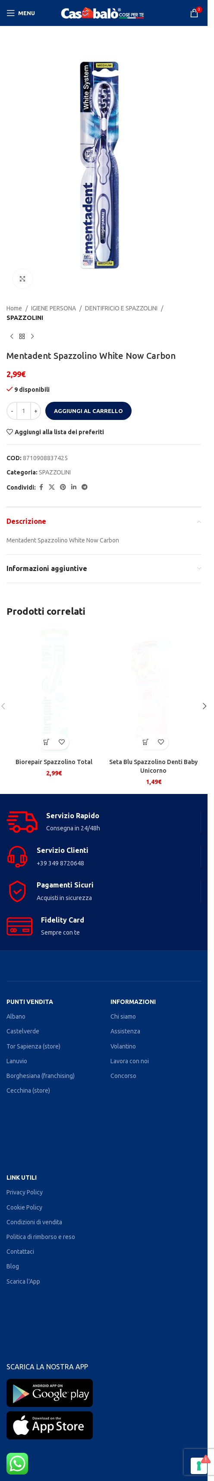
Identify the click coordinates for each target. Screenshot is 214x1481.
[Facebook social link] (41, 488)
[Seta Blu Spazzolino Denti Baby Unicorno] (153, 690)
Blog (12, 1266)
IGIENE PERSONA (53, 308)
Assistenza (125, 1031)
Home (14, 308)
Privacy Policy (24, 1192)
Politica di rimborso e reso (40, 1236)
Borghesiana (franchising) (40, 1075)
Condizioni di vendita (34, 1222)
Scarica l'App (23, 1281)
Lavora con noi (129, 1061)
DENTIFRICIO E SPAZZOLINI (121, 308)
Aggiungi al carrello (88, 411)
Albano (15, 1016)
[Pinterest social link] (63, 488)
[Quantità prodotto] (23, 411)
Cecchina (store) (28, 1090)
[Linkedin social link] (74, 488)
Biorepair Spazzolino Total (54, 761)
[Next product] (32, 337)
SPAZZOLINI (24, 318)
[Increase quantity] (35, 411)
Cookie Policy (24, 1207)
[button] (46, 742)
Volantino (123, 1046)
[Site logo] (104, 12)
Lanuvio (16, 1061)
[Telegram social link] (84, 488)
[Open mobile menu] (20, 13)
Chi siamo (123, 1016)
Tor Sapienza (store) (33, 1046)
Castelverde (22, 1031)
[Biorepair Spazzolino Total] (54, 690)
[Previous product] (11, 337)
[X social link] (51, 488)
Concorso (123, 1075)
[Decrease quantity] (11, 411)
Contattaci (20, 1251)
